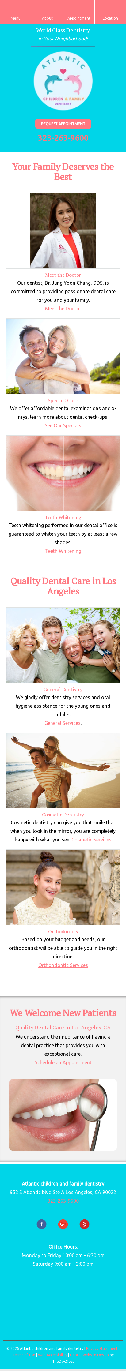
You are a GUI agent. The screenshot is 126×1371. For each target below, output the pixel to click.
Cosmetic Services (91, 839)
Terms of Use (24, 1355)
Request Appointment (63, 124)
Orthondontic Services (63, 965)
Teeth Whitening (63, 551)
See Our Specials (63, 425)
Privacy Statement (102, 1348)
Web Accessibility (52, 1355)
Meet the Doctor (63, 308)
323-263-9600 (63, 137)
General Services (62, 723)
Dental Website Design (89, 1355)
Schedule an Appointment (63, 1062)
